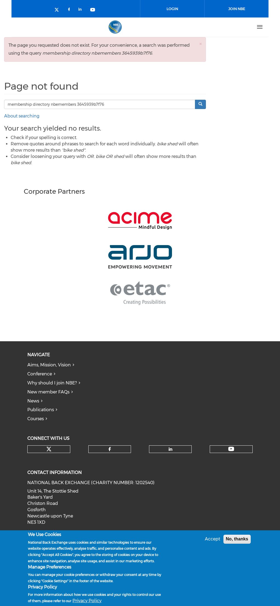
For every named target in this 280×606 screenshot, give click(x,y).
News (33, 401)
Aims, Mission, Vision (49, 364)
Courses (35, 418)
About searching (21, 116)
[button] (200, 44)
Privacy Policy (86, 600)
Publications (40, 409)
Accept (212, 539)
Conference (39, 373)
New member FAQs (48, 392)
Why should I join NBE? (52, 383)
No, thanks (237, 539)
